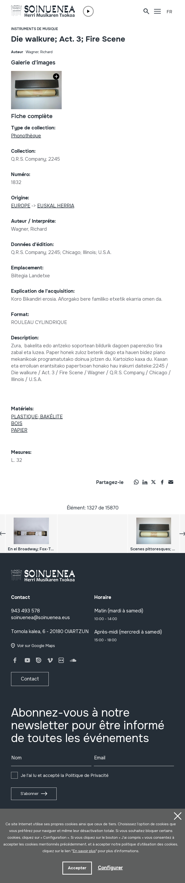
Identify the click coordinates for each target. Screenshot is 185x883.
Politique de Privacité (86, 775)
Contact (30, 679)
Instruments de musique (34, 29)
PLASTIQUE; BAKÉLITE (37, 417)
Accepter (77, 867)
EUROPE (20, 206)
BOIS (16, 423)
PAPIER (19, 430)
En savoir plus (84, 851)
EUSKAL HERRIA (55, 206)
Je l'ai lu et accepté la (64, 775)
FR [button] (169, 11)
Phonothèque (26, 136)
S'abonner (29, 793)
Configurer (110, 868)
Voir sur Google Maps (36, 645)
